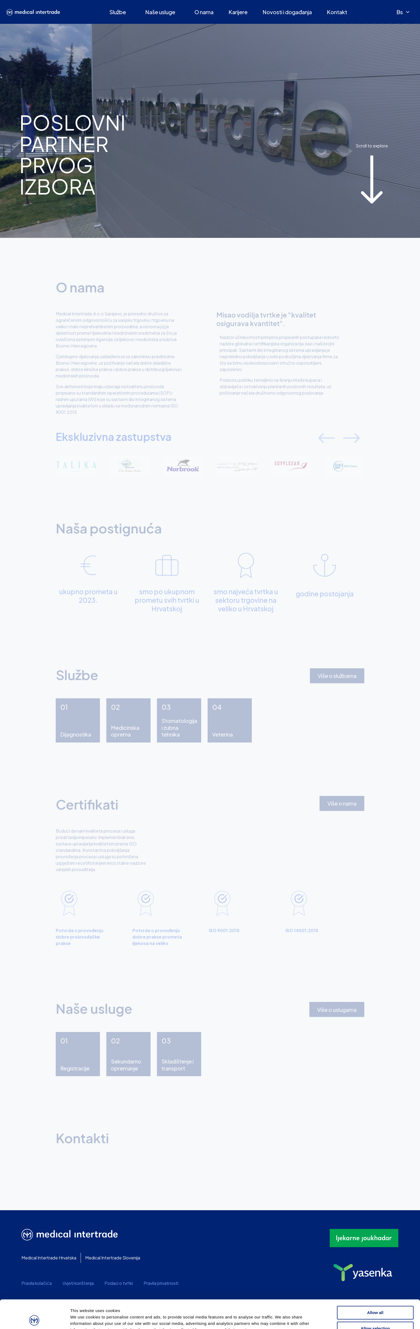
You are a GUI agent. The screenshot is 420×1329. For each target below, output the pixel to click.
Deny (375, 1315)
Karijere (238, 12)
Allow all (375, 1284)
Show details (281, 1318)
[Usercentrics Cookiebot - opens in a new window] (34, 1319)
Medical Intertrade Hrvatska (48, 1258)
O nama (203, 12)
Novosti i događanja (287, 12)
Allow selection (375, 1299)
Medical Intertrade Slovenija (112, 1258)
